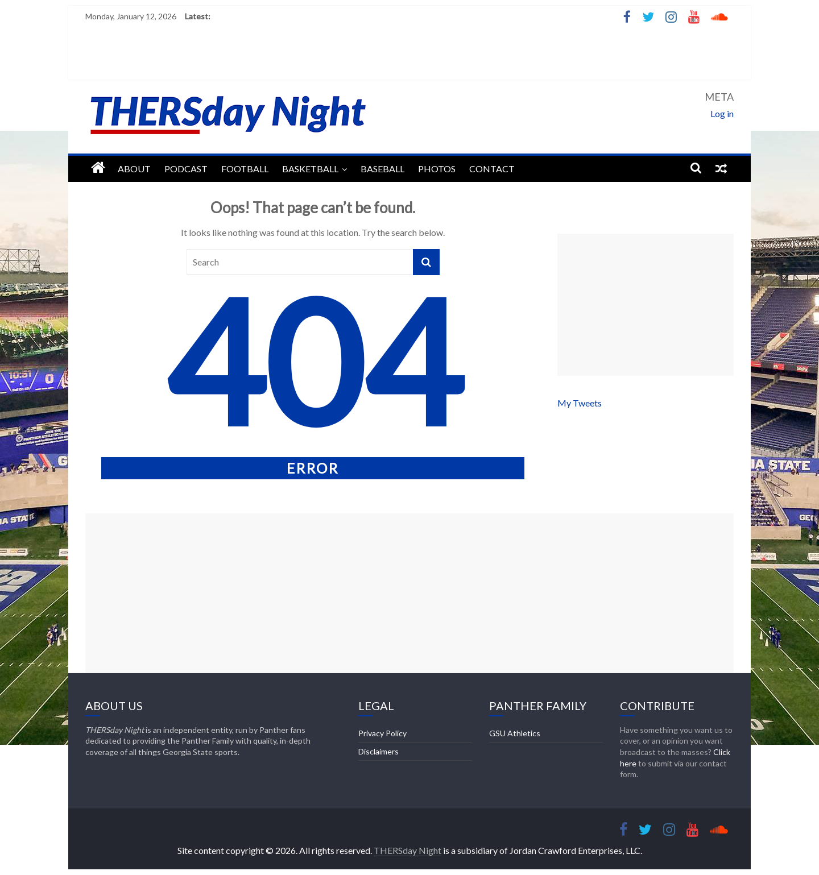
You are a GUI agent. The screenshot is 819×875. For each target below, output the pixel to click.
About (134, 168)
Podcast (186, 168)
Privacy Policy (382, 733)
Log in (722, 113)
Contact (492, 168)
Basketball (310, 168)
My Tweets (579, 402)
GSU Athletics (514, 733)
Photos (437, 168)
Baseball (382, 168)
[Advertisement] (645, 305)
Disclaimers (378, 751)
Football (244, 168)
